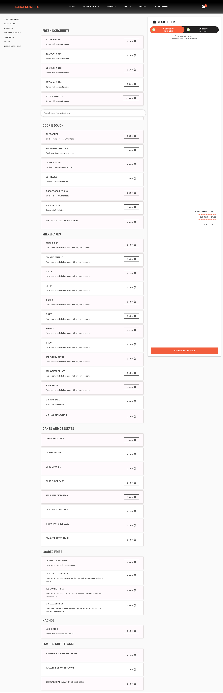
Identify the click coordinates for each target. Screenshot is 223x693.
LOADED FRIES (52, 552)
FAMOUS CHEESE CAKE (59, 644)
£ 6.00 (131, 69)
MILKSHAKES (52, 234)
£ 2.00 (131, 41)
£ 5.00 (131, 401)
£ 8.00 (131, 84)
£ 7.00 (131, 605)
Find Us (127, 6)
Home (72, 6)
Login (142, 6)
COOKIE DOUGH (53, 125)
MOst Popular (91, 6)
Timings (111, 6)
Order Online (161, 6)
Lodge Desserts (27, 6)
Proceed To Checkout (184, 350)
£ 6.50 (131, 136)
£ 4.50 (131, 245)
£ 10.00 (131, 98)
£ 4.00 (131, 55)
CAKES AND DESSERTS (58, 429)
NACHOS (48, 620)
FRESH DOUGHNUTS (56, 31)
